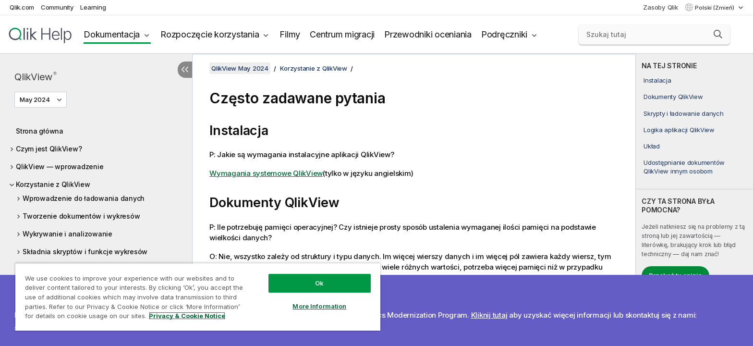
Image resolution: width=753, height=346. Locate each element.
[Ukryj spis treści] (185, 70)
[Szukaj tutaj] (654, 35)
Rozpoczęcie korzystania (209, 34)
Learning (93, 7)
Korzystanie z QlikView (53, 184)
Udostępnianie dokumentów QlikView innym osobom (684, 167)
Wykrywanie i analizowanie (67, 234)
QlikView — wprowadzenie (59, 166)
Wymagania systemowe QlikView (266, 173)
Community (57, 7)
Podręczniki (504, 34)
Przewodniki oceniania (428, 34)
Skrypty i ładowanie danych (684, 113)
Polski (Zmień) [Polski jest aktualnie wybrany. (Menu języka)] (715, 7)
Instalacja (657, 80)
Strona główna (39, 131)
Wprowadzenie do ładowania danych (84, 198)
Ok (319, 283)
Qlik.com (22, 7)
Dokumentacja (112, 34)
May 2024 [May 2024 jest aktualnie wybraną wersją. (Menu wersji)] (35, 99)
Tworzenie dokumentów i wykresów (81, 216)
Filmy (289, 34)
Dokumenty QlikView (673, 96)
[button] (718, 34)
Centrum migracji (342, 34)
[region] (197, 297)
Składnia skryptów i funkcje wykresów (85, 251)
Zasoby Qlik (660, 7)
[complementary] (694, 200)
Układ (652, 146)
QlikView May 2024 (239, 68)
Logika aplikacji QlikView (679, 130)
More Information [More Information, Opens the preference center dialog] (319, 306)
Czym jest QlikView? (49, 149)
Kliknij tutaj (489, 315)
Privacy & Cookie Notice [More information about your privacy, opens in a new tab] (187, 316)
